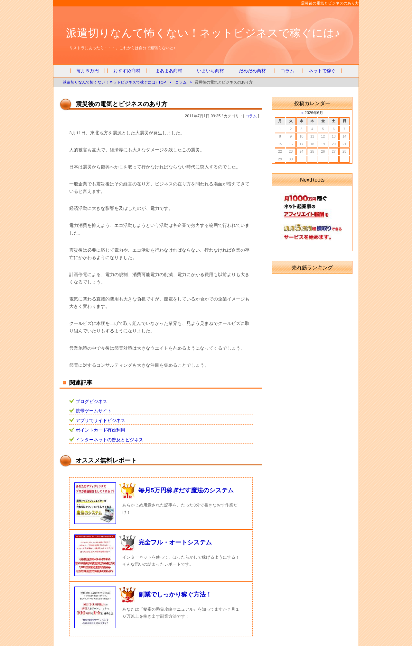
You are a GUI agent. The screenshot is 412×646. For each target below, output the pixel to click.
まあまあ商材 (168, 70)
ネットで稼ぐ (322, 70)
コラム (287, 70)
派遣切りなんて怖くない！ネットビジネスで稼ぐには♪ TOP (114, 82)
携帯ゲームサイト (94, 410)
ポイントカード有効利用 (100, 430)
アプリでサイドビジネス (100, 420)
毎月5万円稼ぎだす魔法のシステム (186, 490)
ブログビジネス (91, 401)
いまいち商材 (210, 70)
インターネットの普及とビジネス (109, 439)
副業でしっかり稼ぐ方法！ (175, 594)
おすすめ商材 (126, 70)
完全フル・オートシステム (175, 542)
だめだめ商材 (252, 70)
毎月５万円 (87, 70)
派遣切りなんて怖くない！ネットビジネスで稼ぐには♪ (203, 33)
